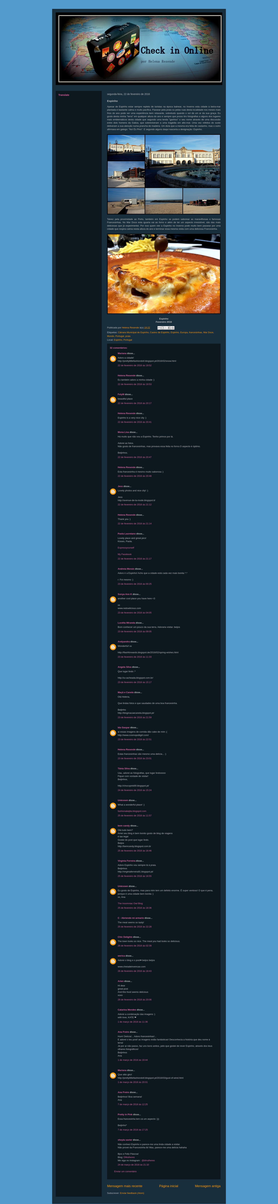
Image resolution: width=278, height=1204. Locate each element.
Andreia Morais (126, 568)
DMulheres (129, 1157)
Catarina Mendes (127, 1009)
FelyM (121, 394)
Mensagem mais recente (124, 1186)
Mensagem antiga (208, 1186)
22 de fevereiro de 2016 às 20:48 (135, 476)
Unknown (123, 800)
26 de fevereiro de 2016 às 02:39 (135, 945)
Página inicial (168, 1186)
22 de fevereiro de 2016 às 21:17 (135, 558)
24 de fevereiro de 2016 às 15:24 (135, 790)
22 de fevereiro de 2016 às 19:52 (135, 365)
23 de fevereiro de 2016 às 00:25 (135, 584)
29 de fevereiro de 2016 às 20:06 (135, 999)
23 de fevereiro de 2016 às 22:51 (135, 739)
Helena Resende (126, 375)
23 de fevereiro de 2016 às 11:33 (135, 657)
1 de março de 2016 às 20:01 (133, 1082)
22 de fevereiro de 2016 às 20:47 (135, 457)
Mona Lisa (123, 432)
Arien (121, 981)
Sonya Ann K (125, 594)
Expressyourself (126, 547)
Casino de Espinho (159, 332)
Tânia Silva (124, 768)
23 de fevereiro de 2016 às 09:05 (135, 631)
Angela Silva (124, 667)
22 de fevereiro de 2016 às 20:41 (135, 422)
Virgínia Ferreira (126, 860)
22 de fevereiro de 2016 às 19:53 (135, 384)
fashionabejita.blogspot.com (132, 811)
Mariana (122, 353)
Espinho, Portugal (123, 339)
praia (127, 336)
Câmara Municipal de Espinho (133, 332)
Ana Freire (123, 1032)
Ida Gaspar (124, 727)
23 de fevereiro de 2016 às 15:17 (135, 682)
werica (121, 955)
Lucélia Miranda (126, 622)
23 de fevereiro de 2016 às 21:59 (135, 717)
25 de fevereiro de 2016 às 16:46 (135, 850)
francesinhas (195, 332)
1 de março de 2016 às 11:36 (133, 1021)
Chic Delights (125, 937)
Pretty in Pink (125, 1114)
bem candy (124, 825)
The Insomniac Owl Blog (130, 903)
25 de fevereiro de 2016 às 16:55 (135, 876)
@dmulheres (148, 1160)
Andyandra (124, 641)
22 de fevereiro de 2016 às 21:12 (135, 504)
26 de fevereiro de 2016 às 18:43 (135, 971)
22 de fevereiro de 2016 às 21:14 (135, 523)
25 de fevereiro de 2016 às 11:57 (135, 815)
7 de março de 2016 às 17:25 (133, 1129)
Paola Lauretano (127, 533)
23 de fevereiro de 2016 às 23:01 (135, 758)
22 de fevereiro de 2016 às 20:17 (135, 403)
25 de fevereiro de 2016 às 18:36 (135, 908)
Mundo (110, 336)
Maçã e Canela (126, 692)
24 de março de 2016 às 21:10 (133, 1164)
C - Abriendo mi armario (131, 918)
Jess (120, 486)
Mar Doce (208, 332)
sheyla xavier (125, 1140)
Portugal (119, 336)
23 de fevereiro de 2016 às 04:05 (135, 612)
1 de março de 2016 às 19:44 (133, 1060)
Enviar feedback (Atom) (132, 1193)
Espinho (175, 332)
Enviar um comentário (125, 1171)
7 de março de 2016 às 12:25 (133, 1104)
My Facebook (125, 554)
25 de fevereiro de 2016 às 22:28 (135, 926)
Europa (184, 332)
